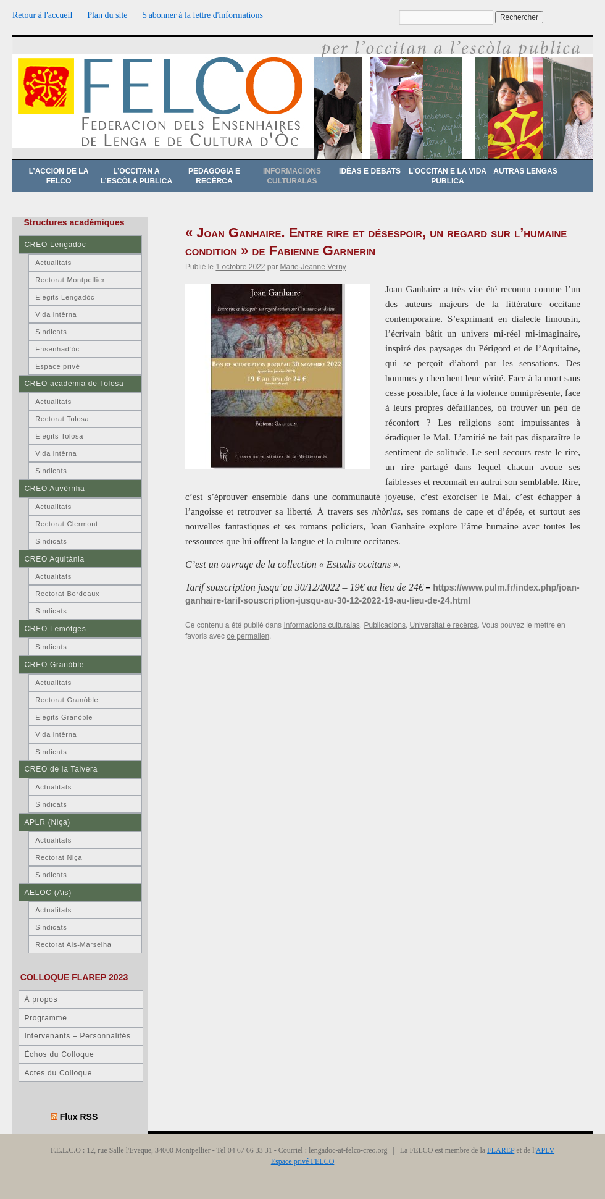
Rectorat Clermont (66, 524)
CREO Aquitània (54, 559)
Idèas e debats (370, 171)
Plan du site (107, 15)
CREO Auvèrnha (54, 488)
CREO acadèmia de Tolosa (73, 383)
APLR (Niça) (47, 822)
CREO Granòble (54, 664)
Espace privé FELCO (303, 1161)
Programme (45, 1018)
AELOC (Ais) (48, 892)
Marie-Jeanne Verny (313, 267)
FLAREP (500, 1150)
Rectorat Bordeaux (67, 593)
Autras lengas (525, 171)
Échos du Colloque (59, 1054)
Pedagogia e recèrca (214, 176)
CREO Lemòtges (55, 629)
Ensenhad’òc (57, 349)
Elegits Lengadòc (64, 297)
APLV (545, 1150)
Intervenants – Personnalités (77, 1036)
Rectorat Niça (58, 857)
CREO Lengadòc (55, 244)
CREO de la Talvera (61, 769)
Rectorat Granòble (66, 700)
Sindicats (51, 331)
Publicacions (385, 625)
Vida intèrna (56, 314)
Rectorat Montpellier (70, 280)
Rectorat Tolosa (62, 419)
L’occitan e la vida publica (447, 176)
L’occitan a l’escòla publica (136, 176)
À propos (40, 999)
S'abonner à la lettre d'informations (202, 15)
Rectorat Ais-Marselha (73, 944)
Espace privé (57, 366)
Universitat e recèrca (444, 625)
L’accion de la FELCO (59, 176)
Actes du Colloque (58, 1073)
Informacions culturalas (292, 176)
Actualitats (53, 262)
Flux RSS (79, 1117)
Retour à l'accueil (42, 15)
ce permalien (248, 636)
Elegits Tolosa (59, 436)
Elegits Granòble (64, 717)
